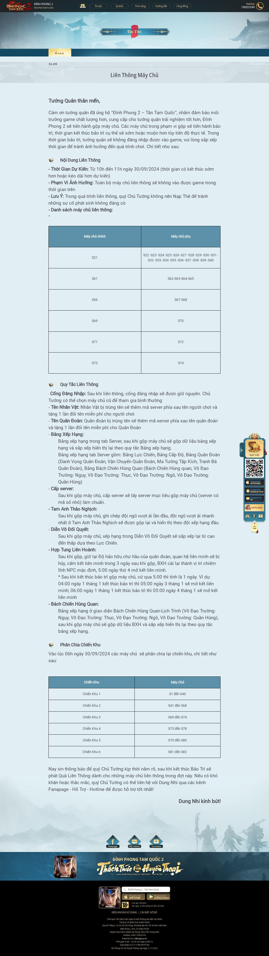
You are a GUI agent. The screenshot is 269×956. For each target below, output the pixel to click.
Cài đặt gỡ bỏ (148, 912)
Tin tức (98, 6)
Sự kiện (119, 6)
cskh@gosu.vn (140, 939)
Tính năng (140, 6)
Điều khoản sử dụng (124, 912)
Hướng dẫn (161, 6)
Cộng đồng (182, 6)
